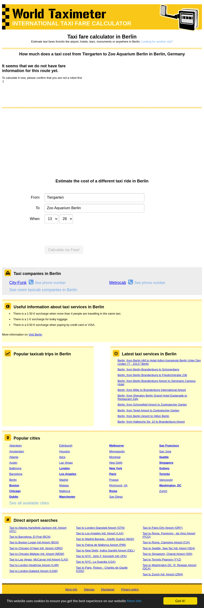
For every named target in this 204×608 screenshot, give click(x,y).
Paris (112, 474)
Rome (113, 491)
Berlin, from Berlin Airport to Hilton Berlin (143, 416)
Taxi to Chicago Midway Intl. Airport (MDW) (36, 554)
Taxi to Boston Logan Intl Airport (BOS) (34, 542)
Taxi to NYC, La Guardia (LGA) (96, 561)
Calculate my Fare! (64, 250)
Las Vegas (66, 462)
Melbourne (116, 445)
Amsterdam (16, 451)
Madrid (63, 479)
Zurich (163, 491)
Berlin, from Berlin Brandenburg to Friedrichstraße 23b (152, 375)
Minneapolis (117, 451)
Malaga (64, 485)
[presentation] (36, 94)
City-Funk (18, 282)
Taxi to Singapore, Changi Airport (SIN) (167, 554)
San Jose (165, 451)
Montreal (115, 457)
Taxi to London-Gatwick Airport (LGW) (33, 571)
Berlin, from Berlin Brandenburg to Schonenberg (148, 369)
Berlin (13, 479)
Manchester (67, 496)
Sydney (164, 468)
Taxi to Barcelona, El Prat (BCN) (30, 536)
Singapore (166, 462)
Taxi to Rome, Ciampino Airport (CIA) (166, 542)
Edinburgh (65, 445)
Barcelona (15, 474)
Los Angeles (67, 474)
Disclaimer (108, 589)
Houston (64, 451)
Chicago (15, 491)
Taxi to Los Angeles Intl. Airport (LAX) (99, 533)
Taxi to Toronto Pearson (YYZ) (162, 559)
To (38, 208)
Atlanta (13, 457)
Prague (113, 479)
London (64, 468)
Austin (13, 462)
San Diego (116, 496)
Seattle (164, 457)
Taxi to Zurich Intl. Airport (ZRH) (163, 574)
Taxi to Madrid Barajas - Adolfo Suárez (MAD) (105, 539)
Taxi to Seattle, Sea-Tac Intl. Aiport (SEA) (169, 548)
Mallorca (64, 491)
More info (138, 601)
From (35, 197)
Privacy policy (130, 589)
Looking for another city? (157, 41)
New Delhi (115, 462)
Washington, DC (170, 485)
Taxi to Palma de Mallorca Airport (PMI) (101, 545)
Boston (14, 485)
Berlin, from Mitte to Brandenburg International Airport (152, 390)
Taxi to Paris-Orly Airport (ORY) (163, 527)
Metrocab (117, 282)
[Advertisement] (102, 145)
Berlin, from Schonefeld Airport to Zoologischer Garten (152, 404)
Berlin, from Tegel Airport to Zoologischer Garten (148, 410)
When (34, 219)
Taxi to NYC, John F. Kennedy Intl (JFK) (101, 556)
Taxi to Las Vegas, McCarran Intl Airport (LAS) (38, 559)
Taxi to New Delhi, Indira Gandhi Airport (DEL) (105, 550)
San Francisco (169, 445)
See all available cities (29, 503)
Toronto (164, 474)
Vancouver (166, 479)
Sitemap (89, 589)
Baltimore (15, 468)
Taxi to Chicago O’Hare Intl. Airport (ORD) (36, 548)
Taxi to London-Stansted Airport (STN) (100, 527)
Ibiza (62, 457)
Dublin (13, 496)
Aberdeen (15, 445)
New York (115, 468)
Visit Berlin (35, 334)
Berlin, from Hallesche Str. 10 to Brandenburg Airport (151, 421)
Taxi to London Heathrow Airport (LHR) (34, 565)
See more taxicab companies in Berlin (43, 290)
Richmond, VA (118, 485)
